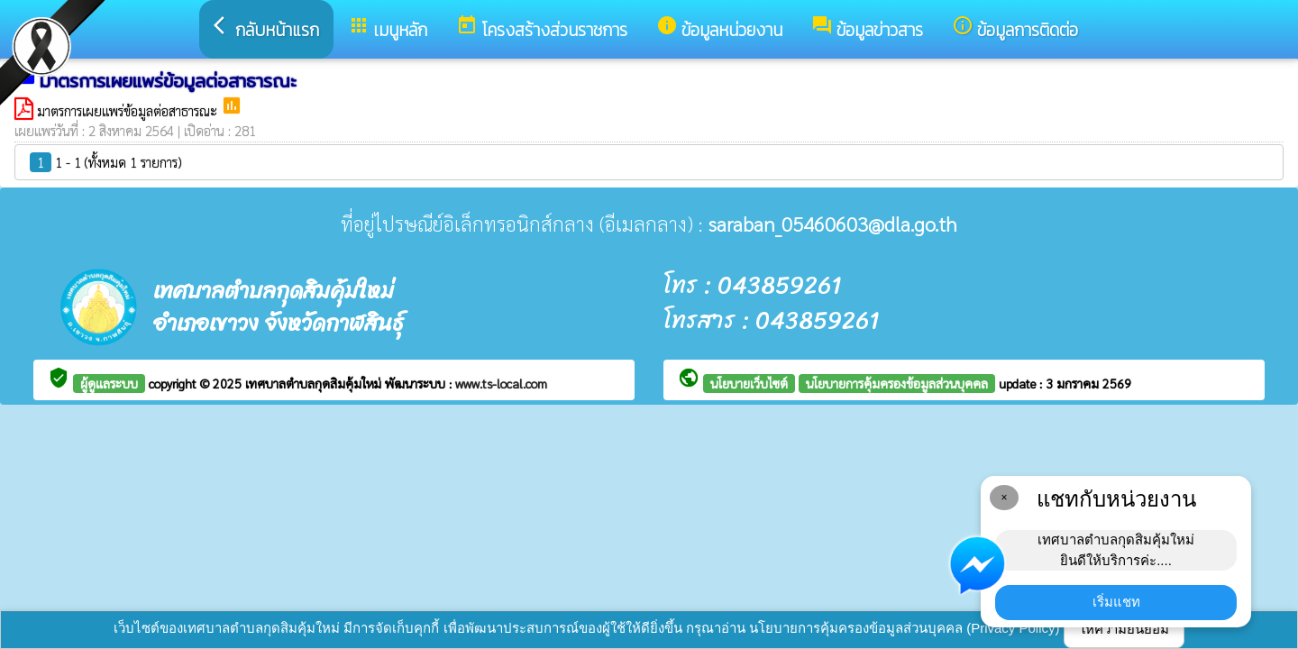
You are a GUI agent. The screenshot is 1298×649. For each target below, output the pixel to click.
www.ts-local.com (501, 383)
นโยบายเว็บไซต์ (749, 383)
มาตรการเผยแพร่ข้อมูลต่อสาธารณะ (129, 110)
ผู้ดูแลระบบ (109, 383)
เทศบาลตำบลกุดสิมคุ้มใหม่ (315, 383)
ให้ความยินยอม (1124, 628)
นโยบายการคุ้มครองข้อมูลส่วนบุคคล (897, 383)
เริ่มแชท (1116, 601)
